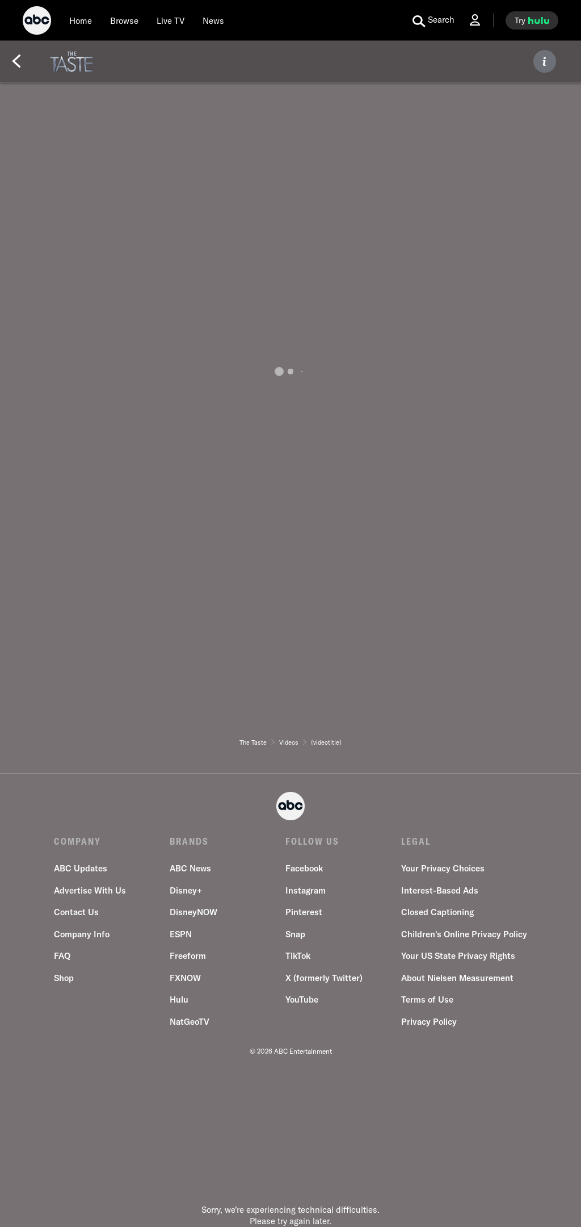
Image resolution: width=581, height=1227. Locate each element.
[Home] (80, 20)
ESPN (181, 934)
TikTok (297, 955)
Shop (64, 978)
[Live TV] (170, 20)
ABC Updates (80, 868)
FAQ (62, 955)
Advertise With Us (90, 890)
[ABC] (37, 22)
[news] (213, 20)
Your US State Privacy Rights (458, 955)
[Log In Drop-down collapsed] (475, 20)
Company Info (82, 934)
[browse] (124, 20)
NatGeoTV (189, 1021)
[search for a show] (433, 20)
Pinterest (303, 912)
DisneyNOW (193, 912)
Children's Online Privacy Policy (464, 934)
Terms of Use (427, 999)
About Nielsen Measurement (457, 978)
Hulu (179, 999)
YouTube (301, 999)
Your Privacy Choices (443, 868)
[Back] (16, 61)
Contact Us (76, 912)
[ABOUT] (544, 61)
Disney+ (186, 890)
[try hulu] (532, 20)
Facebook (304, 868)
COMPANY (77, 841)
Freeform (188, 955)
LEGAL (416, 841)
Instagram (305, 890)
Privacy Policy (429, 1021)
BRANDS (189, 841)
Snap (295, 934)
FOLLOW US (312, 841)
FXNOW (185, 978)
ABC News (190, 868)
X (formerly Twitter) (324, 978)
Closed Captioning (437, 912)
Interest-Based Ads (439, 890)
